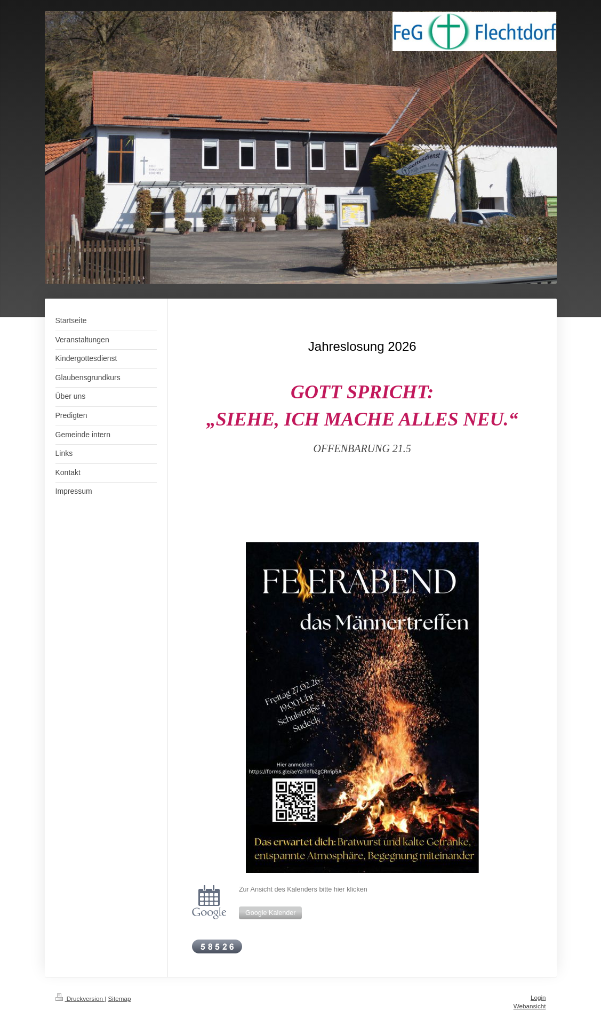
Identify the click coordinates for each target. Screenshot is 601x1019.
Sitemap (119, 998)
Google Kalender (270, 913)
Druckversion (80, 998)
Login (538, 997)
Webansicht (530, 1005)
